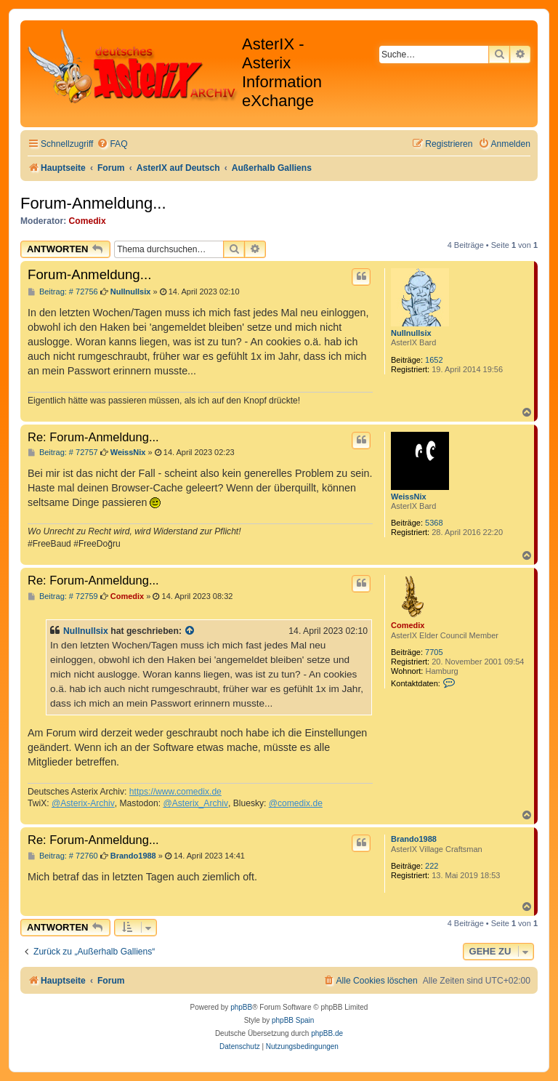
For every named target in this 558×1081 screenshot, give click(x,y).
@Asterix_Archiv (195, 803)
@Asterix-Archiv (83, 803)
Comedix (87, 221)
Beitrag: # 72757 (63, 452)
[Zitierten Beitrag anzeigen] (190, 631)
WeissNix (408, 496)
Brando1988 (414, 839)
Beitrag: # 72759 (63, 596)
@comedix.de (296, 803)
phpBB (241, 1007)
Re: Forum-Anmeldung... (93, 436)
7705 (433, 652)
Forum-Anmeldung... (93, 203)
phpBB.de (327, 1033)
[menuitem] (112, 144)
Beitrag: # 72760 (63, 856)
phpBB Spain (293, 1020)
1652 (433, 359)
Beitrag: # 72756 (63, 292)
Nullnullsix (411, 333)
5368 (433, 522)
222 (431, 865)
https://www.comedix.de (175, 792)
